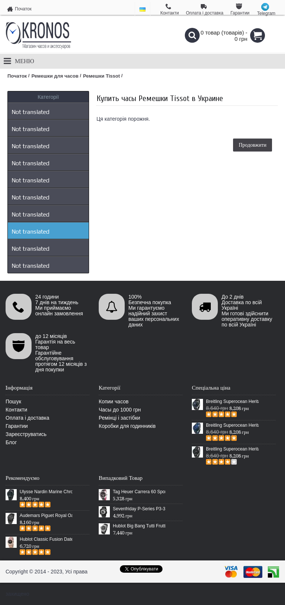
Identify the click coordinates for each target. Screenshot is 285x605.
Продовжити (252, 145)
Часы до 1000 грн (120, 410)
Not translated (30, 112)
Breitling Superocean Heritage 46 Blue (232, 425)
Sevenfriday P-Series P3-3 (139, 508)
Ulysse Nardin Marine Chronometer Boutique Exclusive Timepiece (46, 491)
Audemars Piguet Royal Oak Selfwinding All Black (46, 515)
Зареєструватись (26, 434)
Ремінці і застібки (119, 418)
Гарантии (17, 426)
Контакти (16, 410)
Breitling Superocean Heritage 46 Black (232, 401)
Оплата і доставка (27, 418)
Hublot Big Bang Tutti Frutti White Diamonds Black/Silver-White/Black (139, 525)
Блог (11, 442)
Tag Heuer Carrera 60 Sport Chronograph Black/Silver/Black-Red (139, 491)
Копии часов (114, 401)
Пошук (13, 401)
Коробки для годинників (127, 426)
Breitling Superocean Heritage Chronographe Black (232, 449)
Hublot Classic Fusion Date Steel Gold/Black (46, 539)
